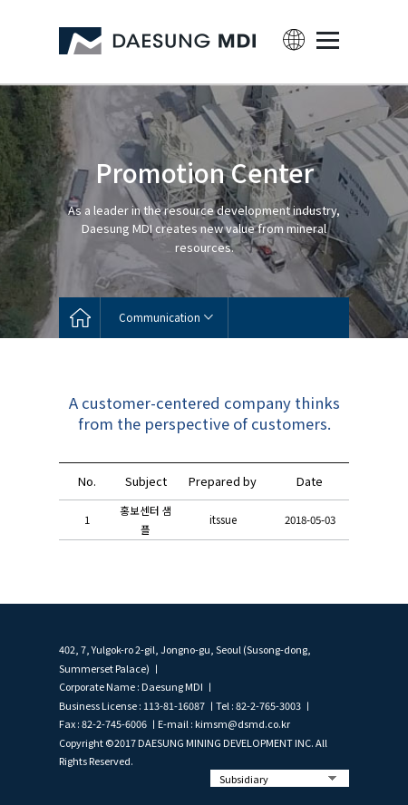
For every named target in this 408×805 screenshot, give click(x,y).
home (80, 317)
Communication (159, 317)
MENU (327, 40)
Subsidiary (243, 778)
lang (294, 40)
